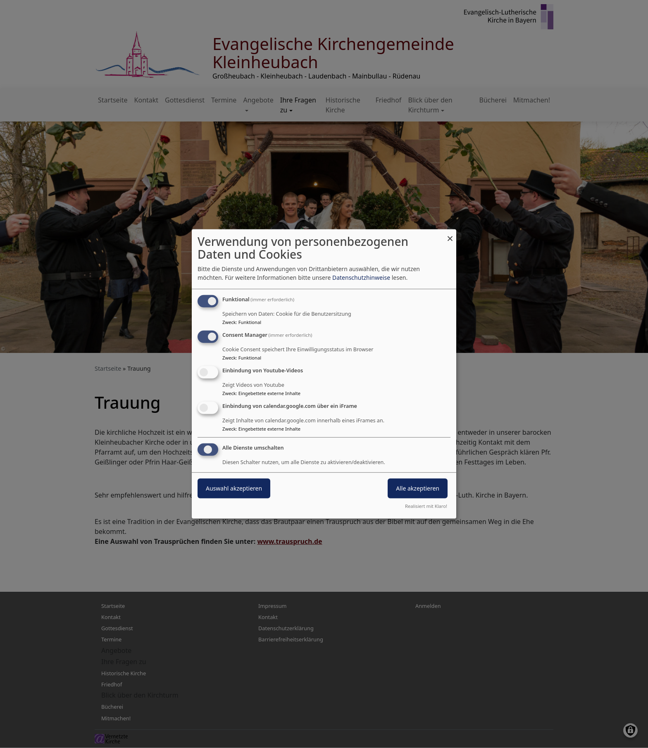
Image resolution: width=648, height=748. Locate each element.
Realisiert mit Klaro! (426, 506)
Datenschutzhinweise (361, 277)
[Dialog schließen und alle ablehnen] (450, 234)
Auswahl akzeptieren (234, 488)
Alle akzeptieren (417, 488)
